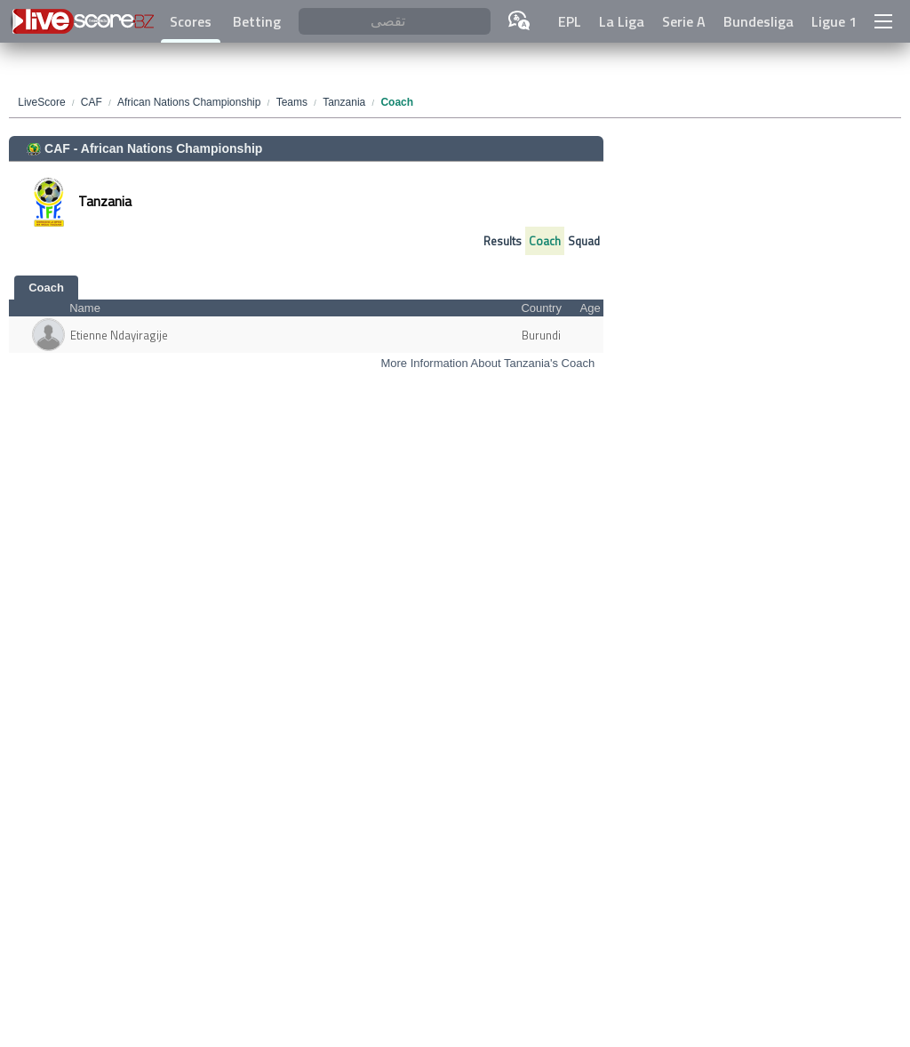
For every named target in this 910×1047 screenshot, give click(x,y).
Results (502, 241)
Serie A (684, 21)
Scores (191, 21)
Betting (257, 21)
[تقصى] (394, 22)
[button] (883, 21)
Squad (584, 241)
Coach (545, 241)
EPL (569, 21)
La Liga (621, 21)
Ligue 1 (834, 21)
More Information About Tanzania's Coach (487, 363)
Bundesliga (758, 21)
